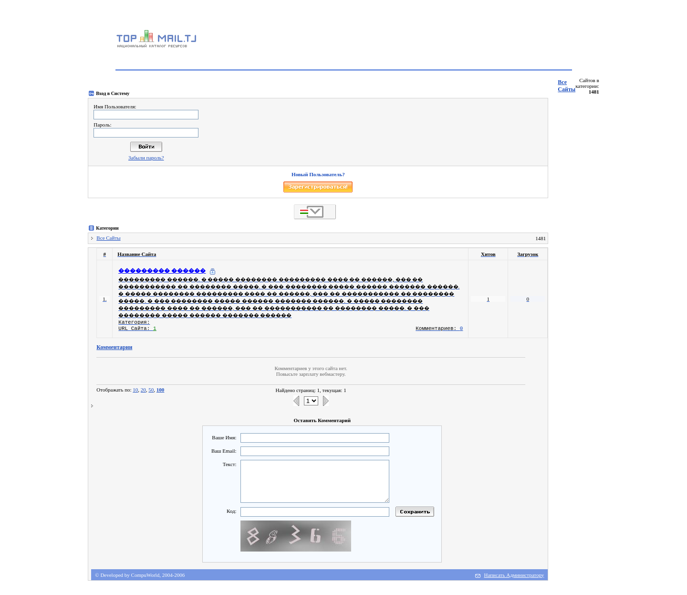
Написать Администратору (514, 575)
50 (151, 390)
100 (160, 390)
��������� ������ (162, 270)
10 (135, 390)
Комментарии (114, 347)
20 (143, 390)
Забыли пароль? (146, 157)
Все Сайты (566, 86)
